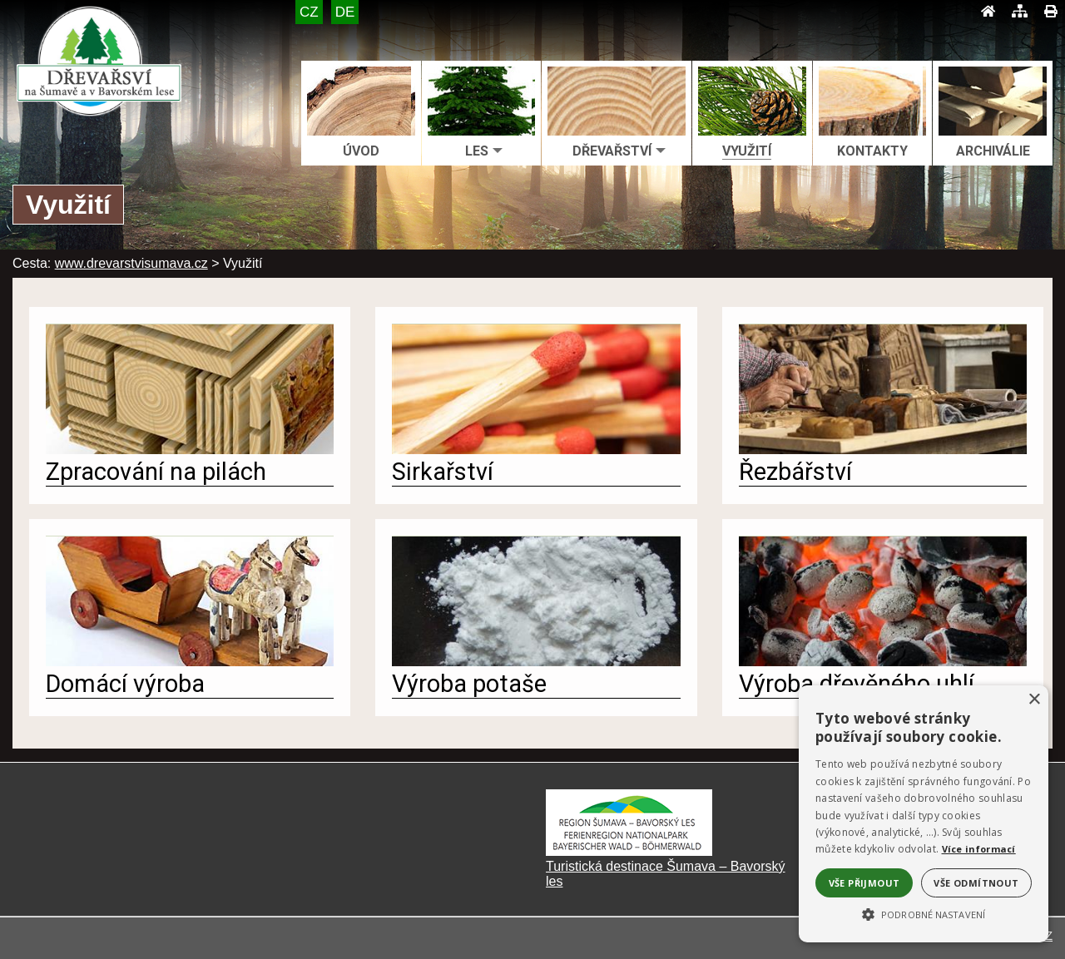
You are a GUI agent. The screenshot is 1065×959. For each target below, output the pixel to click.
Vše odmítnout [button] (976, 883)
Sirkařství (442, 471)
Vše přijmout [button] (864, 883)
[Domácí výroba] (190, 662)
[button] (923, 913)
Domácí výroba (125, 684)
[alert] (923, 813)
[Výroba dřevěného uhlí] (883, 662)
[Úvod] (988, 11)
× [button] (1034, 700)
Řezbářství (795, 471)
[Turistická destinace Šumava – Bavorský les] (629, 851)
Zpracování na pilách (156, 471)
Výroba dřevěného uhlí (856, 684)
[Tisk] (1050, 11)
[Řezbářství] (883, 449)
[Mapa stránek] (1019, 11)
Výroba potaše (469, 684)
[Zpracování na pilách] (190, 449)
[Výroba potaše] (536, 662)
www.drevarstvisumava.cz (131, 263)
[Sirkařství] (536, 449)
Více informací (979, 849)
